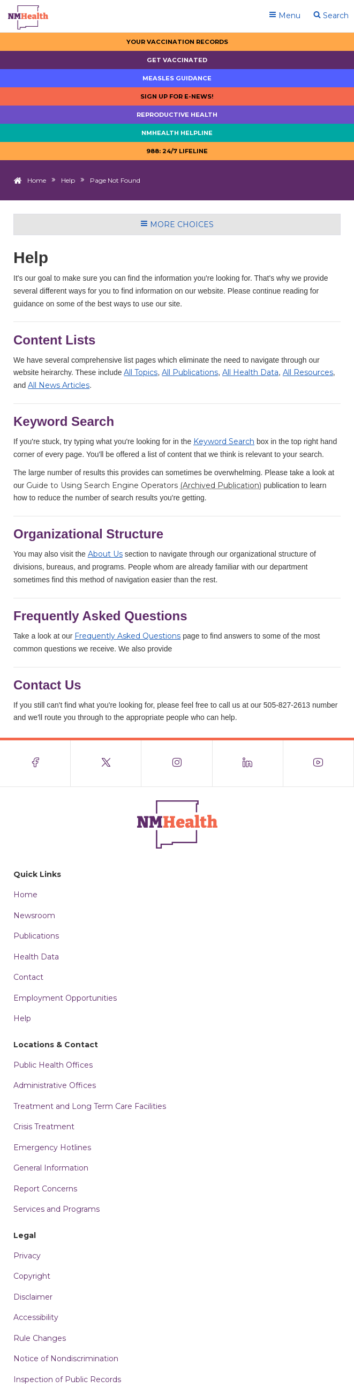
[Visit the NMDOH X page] (106, 763)
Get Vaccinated (177, 60)
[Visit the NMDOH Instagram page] (176, 763)
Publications (36, 936)
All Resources (308, 372)
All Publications (190, 372)
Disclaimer (32, 1297)
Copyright (31, 1276)
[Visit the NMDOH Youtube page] (318, 763)
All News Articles (58, 385)
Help (68, 180)
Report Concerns (45, 1189)
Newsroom (34, 915)
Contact (28, 977)
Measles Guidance (177, 78)
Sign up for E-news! (177, 96)
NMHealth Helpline (177, 133)
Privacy (27, 1256)
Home (36, 180)
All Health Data (250, 372)
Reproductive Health (177, 114)
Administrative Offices (54, 1085)
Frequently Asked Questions (127, 636)
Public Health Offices (53, 1065)
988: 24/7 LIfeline (177, 151)
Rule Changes (39, 1338)
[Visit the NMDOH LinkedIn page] (248, 763)
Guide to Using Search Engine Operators (143, 485)
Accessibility (35, 1317)
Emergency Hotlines (52, 1147)
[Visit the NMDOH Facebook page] (35, 763)
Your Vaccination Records (177, 42)
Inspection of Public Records (67, 1379)
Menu (284, 15)
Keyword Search (223, 441)
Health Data (36, 957)
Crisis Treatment (43, 1126)
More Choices (177, 224)
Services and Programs (56, 1209)
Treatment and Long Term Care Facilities (89, 1106)
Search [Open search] (331, 15)
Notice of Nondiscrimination (65, 1358)
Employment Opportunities (65, 998)
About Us (105, 554)
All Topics (140, 372)
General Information (50, 1168)
